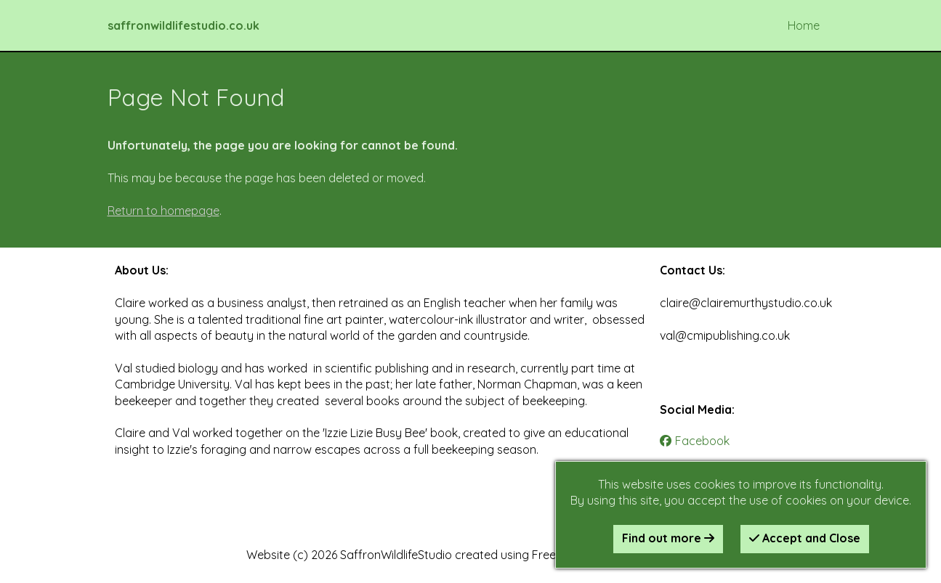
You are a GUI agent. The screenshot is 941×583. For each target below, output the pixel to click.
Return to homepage (163, 210)
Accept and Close (804, 538)
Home (804, 25)
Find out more (668, 538)
